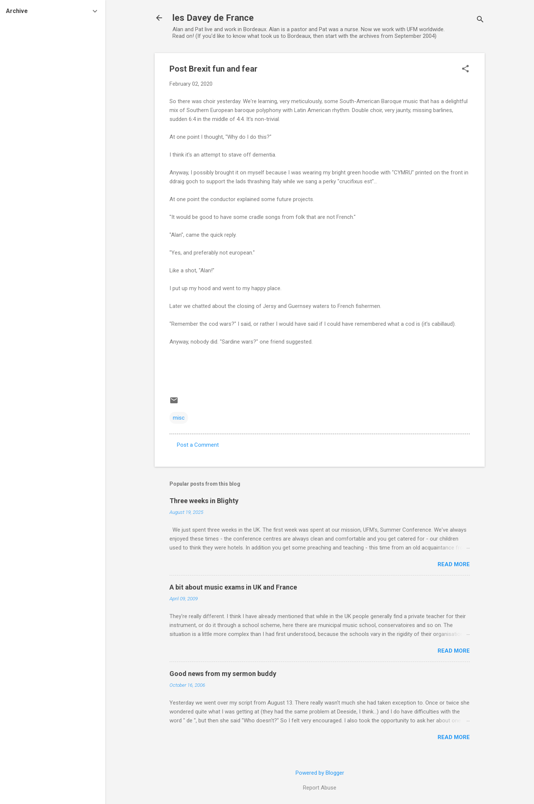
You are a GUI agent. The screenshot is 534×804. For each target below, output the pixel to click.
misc (179, 417)
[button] (465, 69)
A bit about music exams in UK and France (233, 587)
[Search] (480, 20)
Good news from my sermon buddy (222, 673)
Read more (454, 564)
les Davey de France (213, 18)
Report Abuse (319, 787)
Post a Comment (198, 445)
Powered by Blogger (320, 772)
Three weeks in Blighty (203, 501)
